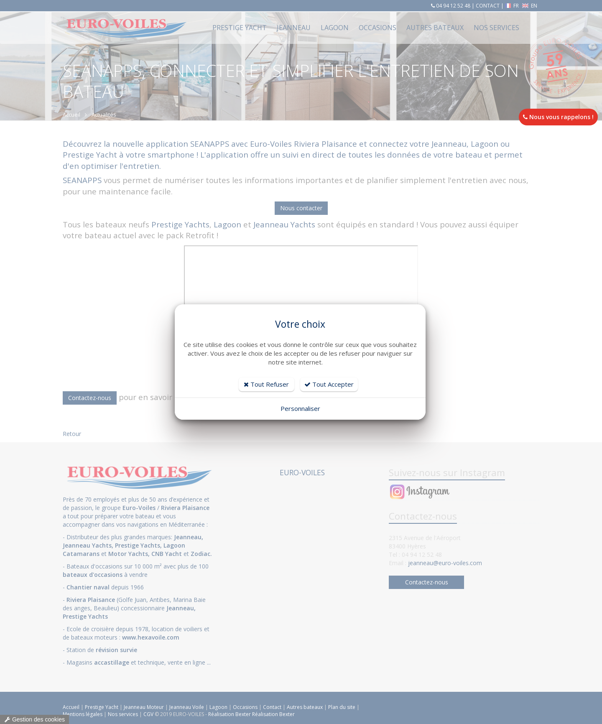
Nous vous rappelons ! (558, 117)
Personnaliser (300, 408)
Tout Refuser (266, 384)
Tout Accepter (329, 384)
